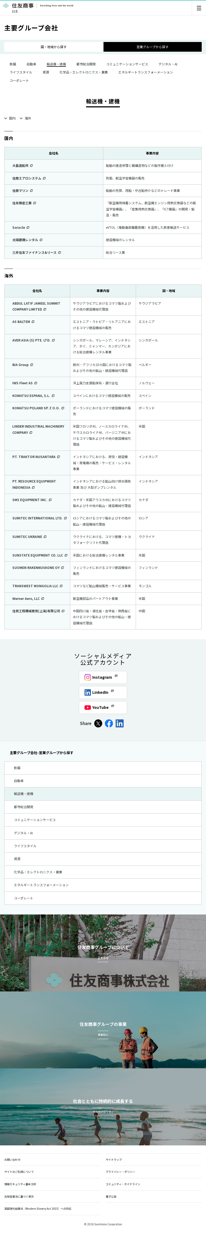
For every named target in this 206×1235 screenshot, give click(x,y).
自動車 (28, 64)
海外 (28, 118)
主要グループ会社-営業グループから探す (38, 752)
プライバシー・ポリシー (120, 1172)
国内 (12, 118)
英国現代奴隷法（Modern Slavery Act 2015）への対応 (40, 1208)
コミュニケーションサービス (124, 64)
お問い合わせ (12, 1159)
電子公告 (111, 1196)
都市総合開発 (83, 64)
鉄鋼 (10, 64)
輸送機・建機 (21, 793)
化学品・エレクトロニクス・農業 (81, 72)
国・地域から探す (54, 46)
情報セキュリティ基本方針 (20, 1184)
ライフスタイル (18, 72)
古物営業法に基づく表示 (19, 1196)
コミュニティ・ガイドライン (123, 1184)
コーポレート (16, 80)
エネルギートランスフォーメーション (143, 72)
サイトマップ (114, 1159)
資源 (43, 72)
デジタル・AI (165, 64)
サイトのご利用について (19, 1172)
